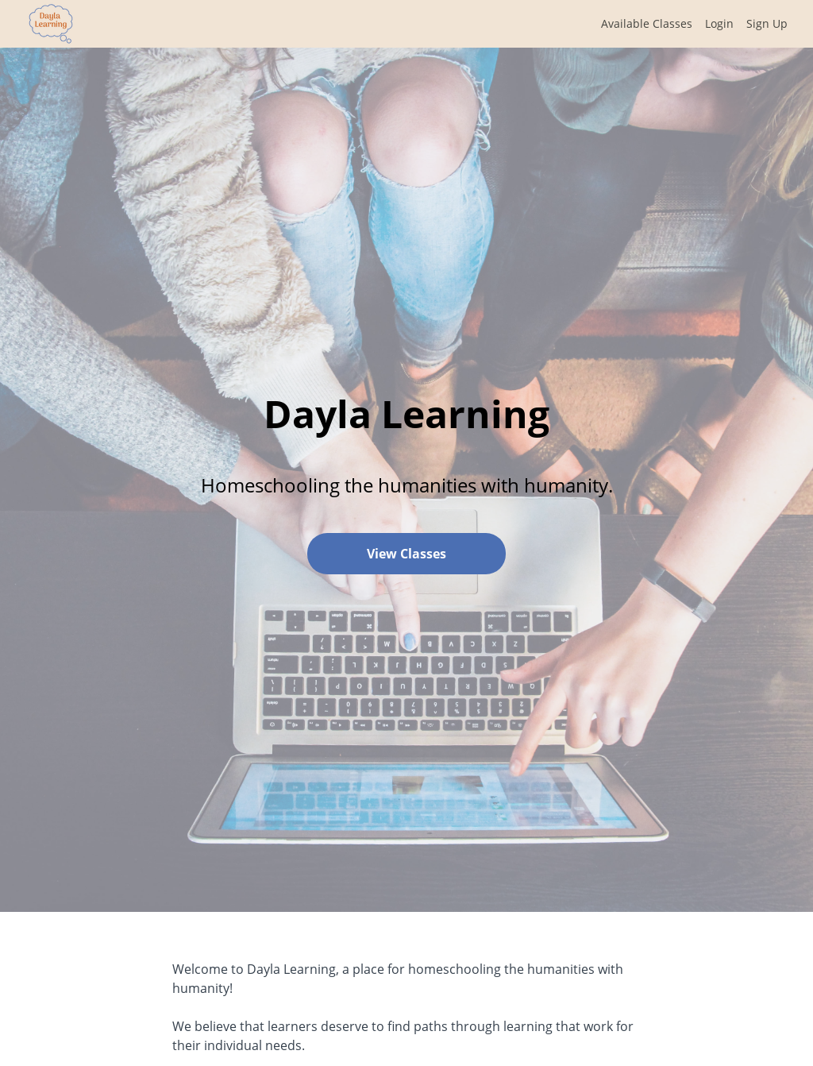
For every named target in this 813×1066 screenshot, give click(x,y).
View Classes (406, 553)
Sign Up (767, 23)
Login (719, 23)
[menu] (688, 24)
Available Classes (646, 23)
